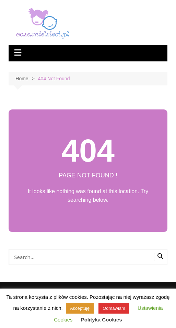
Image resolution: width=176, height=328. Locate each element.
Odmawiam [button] (114, 308)
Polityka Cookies (101, 320)
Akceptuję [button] (80, 308)
